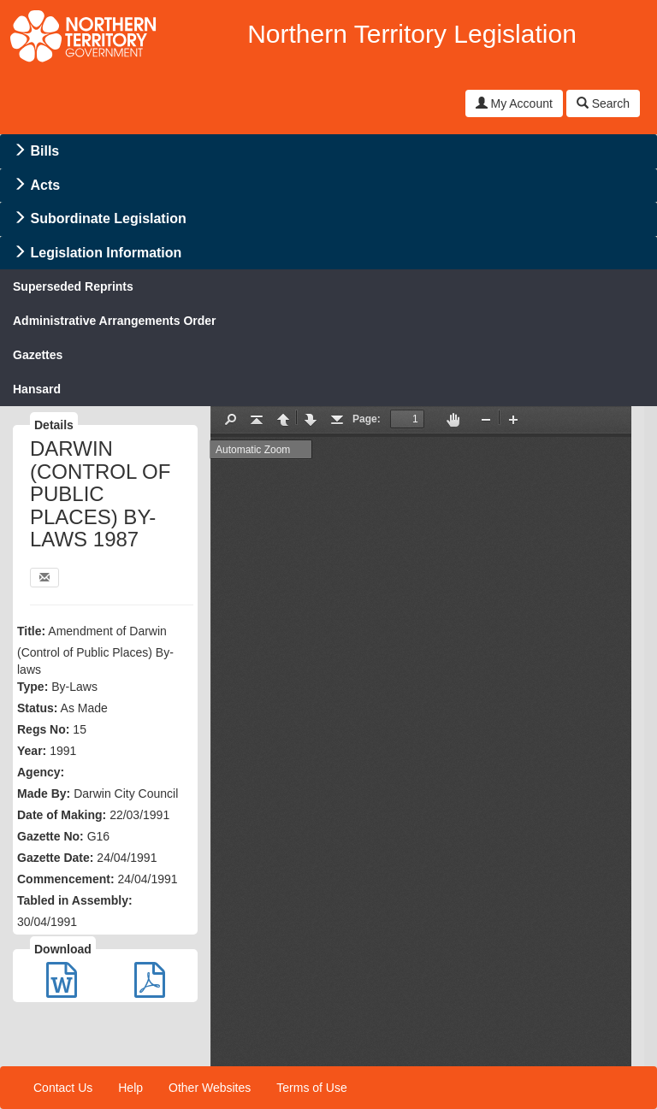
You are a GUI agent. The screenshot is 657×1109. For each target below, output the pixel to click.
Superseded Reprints (73, 286)
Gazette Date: (55, 857)
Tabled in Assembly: (75, 900)
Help (130, 1087)
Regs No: (43, 729)
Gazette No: (50, 836)
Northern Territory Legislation (412, 34)
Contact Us (62, 1087)
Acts (45, 185)
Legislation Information (105, 252)
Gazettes (37, 355)
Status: (37, 708)
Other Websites (210, 1087)
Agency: (40, 772)
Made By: (43, 793)
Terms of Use (311, 1087)
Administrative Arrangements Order (114, 320)
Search (603, 103)
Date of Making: (61, 815)
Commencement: (66, 879)
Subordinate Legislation (108, 218)
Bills (44, 151)
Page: (366, 419)
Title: (31, 631)
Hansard (37, 389)
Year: (31, 751)
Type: (32, 686)
